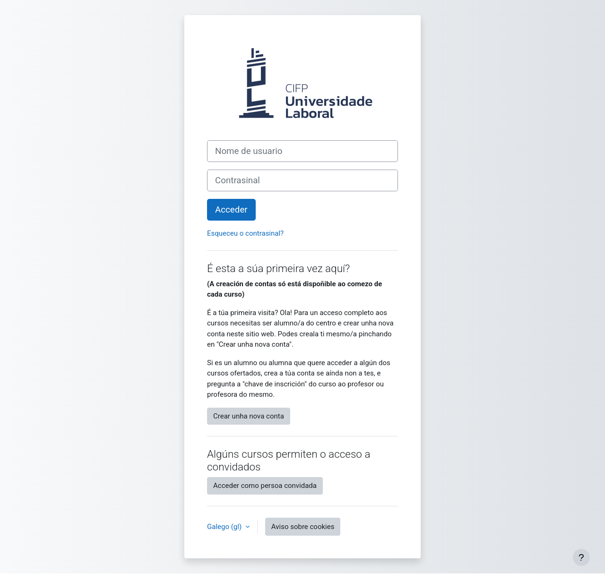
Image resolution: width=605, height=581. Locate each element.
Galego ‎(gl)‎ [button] (225, 526)
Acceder (231, 210)
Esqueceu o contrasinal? (245, 233)
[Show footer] (581, 557)
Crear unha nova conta (248, 416)
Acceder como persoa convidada (265, 485)
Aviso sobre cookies (303, 526)
